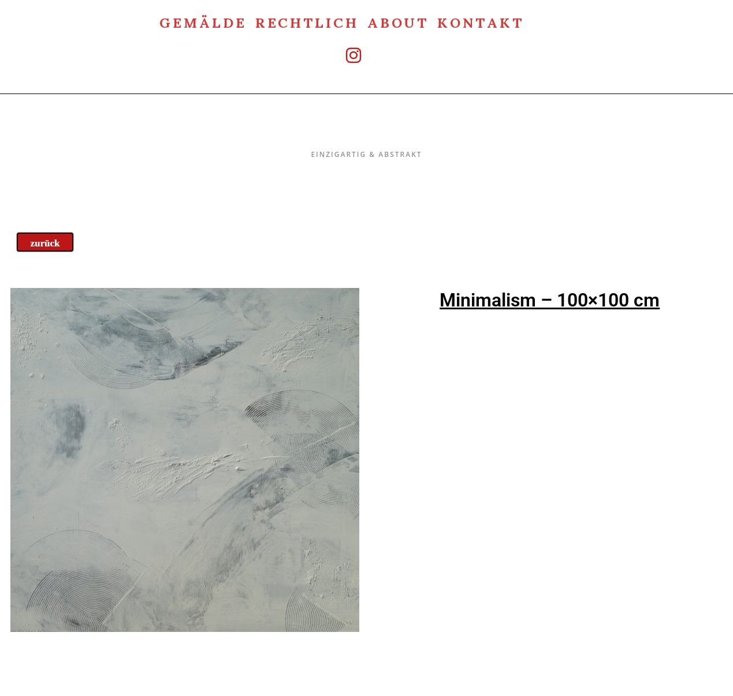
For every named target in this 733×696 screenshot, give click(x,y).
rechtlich (307, 21)
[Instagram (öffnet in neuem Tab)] (341, 55)
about (398, 21)
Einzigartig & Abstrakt (366, 130)
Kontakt (480, 21)
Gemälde (202, 21)
